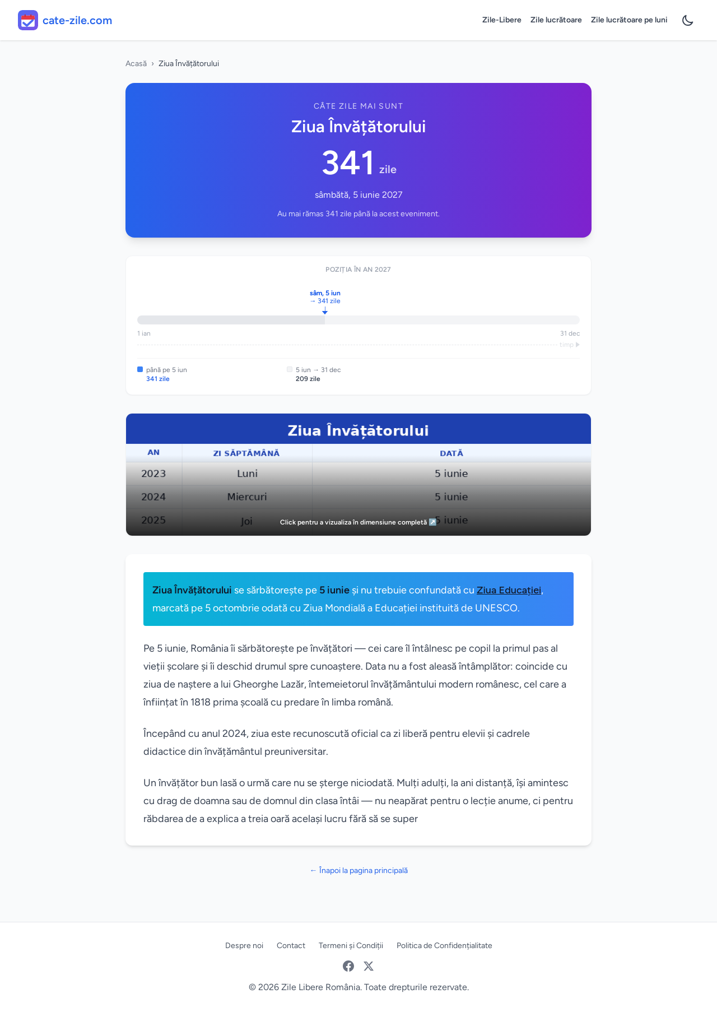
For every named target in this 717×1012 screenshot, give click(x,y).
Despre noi (244, 945)
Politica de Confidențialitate (444, 945)
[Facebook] (348, 966)
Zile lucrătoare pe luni (629, 20)
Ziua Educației (509, 590)
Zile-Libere (502, 20)
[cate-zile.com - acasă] (65, 20)
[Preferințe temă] (688, 20)
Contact (291, 945)
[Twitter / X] (368, 966)
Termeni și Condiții (351, 945)
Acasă (136, 63)
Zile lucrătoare (556, 20)
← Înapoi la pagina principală (359, 870)
